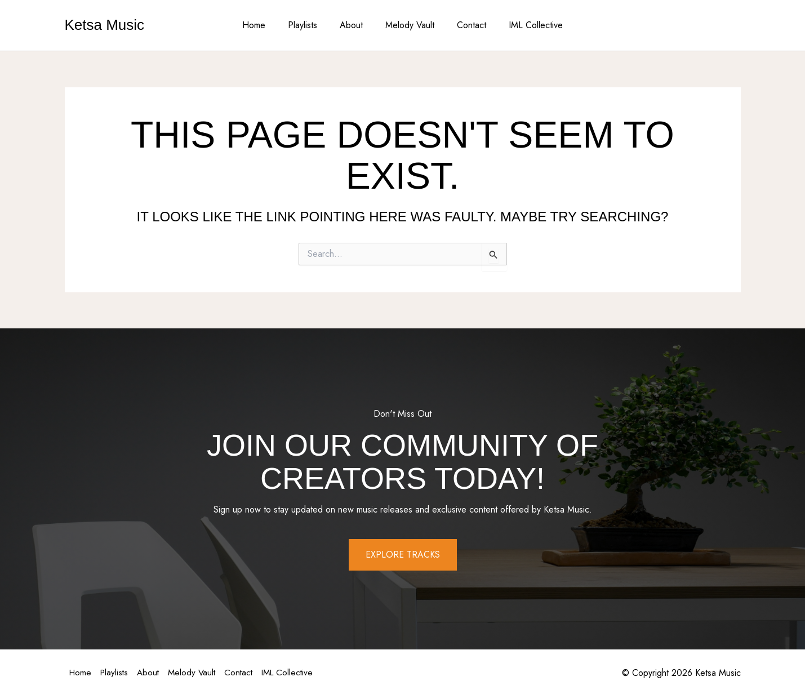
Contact (464, 25)
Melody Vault (407, 25)
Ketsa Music (105, 24)
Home (265, 25)
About (353, 25)
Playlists (309, 25)
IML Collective (524, 25)
